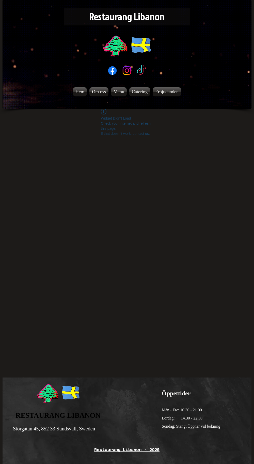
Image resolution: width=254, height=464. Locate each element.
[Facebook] (112, 70)
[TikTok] (141, 70)
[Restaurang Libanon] (127, 16)
